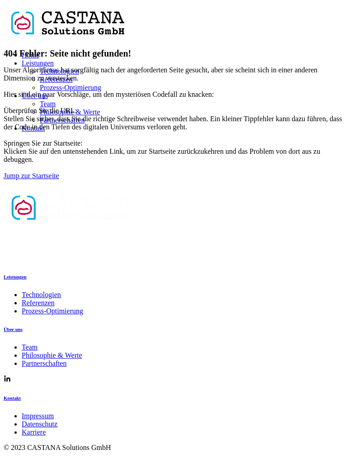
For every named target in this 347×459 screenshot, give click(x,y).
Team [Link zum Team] (30, 347)
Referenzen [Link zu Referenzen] (38, 303)
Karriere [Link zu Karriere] (34, 432)
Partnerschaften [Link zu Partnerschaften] (44, 363)
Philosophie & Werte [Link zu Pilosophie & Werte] (52, 355)
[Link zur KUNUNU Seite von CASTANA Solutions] (71, 258)
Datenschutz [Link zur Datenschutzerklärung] (39, 424)
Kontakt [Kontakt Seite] (12, 398)
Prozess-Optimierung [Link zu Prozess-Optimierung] (52, 311)
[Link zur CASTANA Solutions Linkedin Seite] (7, 379)
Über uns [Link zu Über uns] (13, 329)
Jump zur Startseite (31, 176)
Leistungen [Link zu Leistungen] (15, 276)
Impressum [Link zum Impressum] (38, 416)
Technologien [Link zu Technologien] (41, 294)
